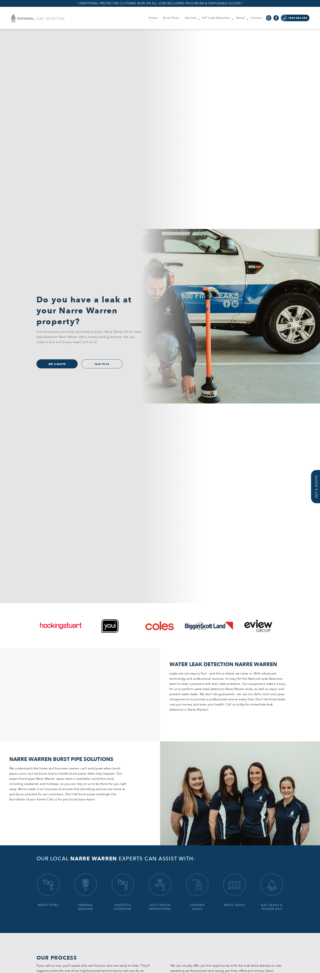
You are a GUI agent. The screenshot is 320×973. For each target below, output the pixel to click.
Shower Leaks (197, 892)
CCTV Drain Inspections (160, 892)
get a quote (57, 364)
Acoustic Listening (123, 892)
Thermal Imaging (85, 892)
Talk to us (102, 364)
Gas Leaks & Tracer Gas (272, 892)
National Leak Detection (37, 18)
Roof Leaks (234, 890)
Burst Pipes (48, 890)
